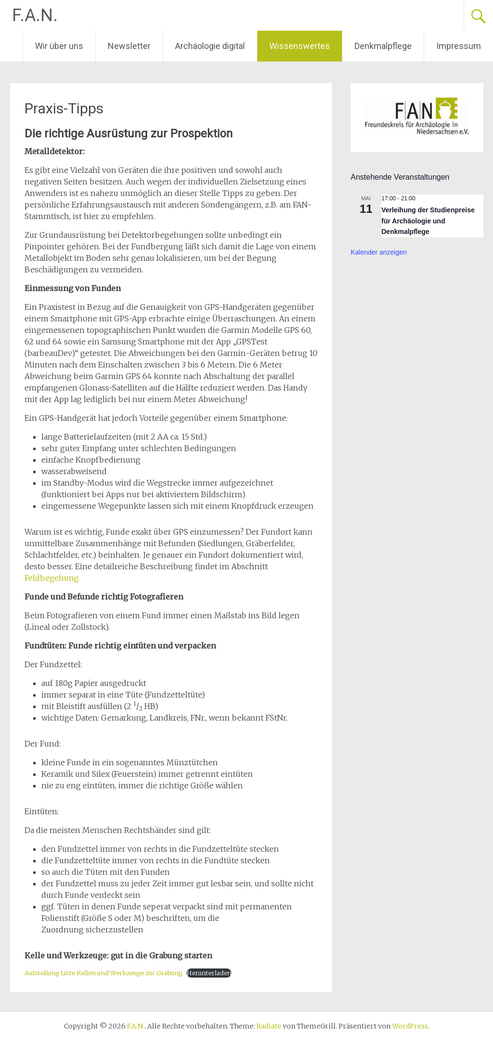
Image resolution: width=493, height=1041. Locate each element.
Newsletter (129, 46)
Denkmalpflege (383, 46)
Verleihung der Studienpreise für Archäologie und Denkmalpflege (428, 220)
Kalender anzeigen (379, 252)
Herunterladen (209, 973)
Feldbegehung (52, 578)
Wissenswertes (299, 46)
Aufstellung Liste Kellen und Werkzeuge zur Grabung (103, 973)
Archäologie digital (210, 46)
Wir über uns (59, 46)
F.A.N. (35, 15)
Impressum (458, 46)
